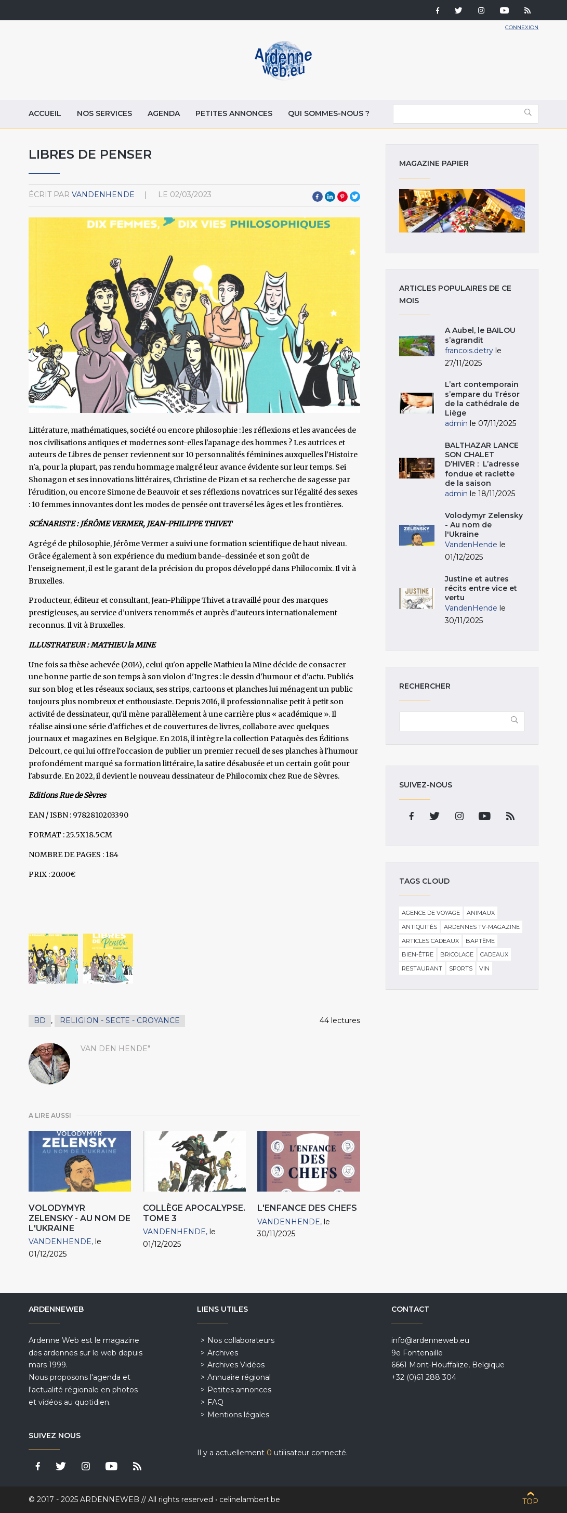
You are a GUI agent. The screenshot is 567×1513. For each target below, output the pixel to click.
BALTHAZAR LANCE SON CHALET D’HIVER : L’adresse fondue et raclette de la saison (482, 464)
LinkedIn (330, 196)
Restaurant (422, 968)
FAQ (215, 1402)
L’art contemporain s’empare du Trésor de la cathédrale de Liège (482, 399)
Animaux (481, 912)
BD (40, 1020)
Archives (222, 1352)
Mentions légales (238, 1414)
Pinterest (342, 196)
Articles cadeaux (430, 941)
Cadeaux (494, 954)
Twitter (355, 196)
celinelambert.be (249, 1499)
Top (530, 1501)
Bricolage (456, 954)
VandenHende (103, 194)
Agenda (164, 113)
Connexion (521, 27)
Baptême (480, 941)
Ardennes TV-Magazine (482, 926)
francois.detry (469, 350)
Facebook (317, 196)
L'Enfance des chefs (307, 1208)
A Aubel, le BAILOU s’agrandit (480, 335)
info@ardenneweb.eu (430, 1340)
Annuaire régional (239, 1377)
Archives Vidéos (236, 1364)
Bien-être (417, 954)
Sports (460, 968)
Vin (484, 968)
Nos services (104, 113)
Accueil (45, 113)
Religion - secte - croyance (120, 1020)
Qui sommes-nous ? (329, 113)
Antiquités (419, 926)
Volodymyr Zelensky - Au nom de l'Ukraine (79, 1218)
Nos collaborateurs (240, 1340)
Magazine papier (462, 210)
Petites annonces (233, 113)
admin (456, 423)
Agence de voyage (431, 912)
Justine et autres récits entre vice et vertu (481, 588)
